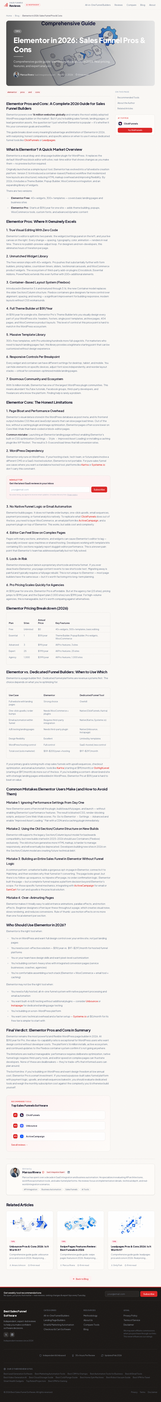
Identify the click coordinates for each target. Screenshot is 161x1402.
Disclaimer (129, 1324)
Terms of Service (132, 1320)
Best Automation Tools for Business (106, 1374)
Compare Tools (91, 1324)
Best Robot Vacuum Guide (118, 1377)
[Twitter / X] (6, 1334)
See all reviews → (19, 1144)
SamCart (11, 889)
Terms (142, 1392)
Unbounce (92, 1001)
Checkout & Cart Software (57, 1329)
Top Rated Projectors (36, 1381)
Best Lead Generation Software (18, 1374)
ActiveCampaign (88, 520)
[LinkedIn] (69, 1172)
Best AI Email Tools (133, 1374)
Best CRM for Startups (78, 1374)
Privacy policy (72, 495)
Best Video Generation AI (15, 1377)
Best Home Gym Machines (92, 1377)
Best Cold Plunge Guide (67, 1377)
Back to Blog (80, 1279)
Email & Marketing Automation (59, 1324)
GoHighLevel (101, 767)
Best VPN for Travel (141, 1377)
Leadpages (48, 140)
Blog (142, 4)
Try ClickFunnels (135, 130)
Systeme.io (98, 464)
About (152, 4)
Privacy (134, 1392)
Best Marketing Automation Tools (50, 1374)
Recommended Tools (128, 97)
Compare (131, 4)
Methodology (91, 1315)
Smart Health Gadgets (14, 1381)
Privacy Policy (130, 1315)
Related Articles (125, 108)
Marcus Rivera (31, 1172)
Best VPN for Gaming (57, 1381)
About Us (88, 1320)
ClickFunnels (31, 140)
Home (9, 16)
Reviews (119, 4)
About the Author (126, 103)
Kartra (85, 464)
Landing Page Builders (54, 1320)
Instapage (17, 1005)
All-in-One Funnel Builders (98, 4)
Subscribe (99, 489)
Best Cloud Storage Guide (41, 1377)
